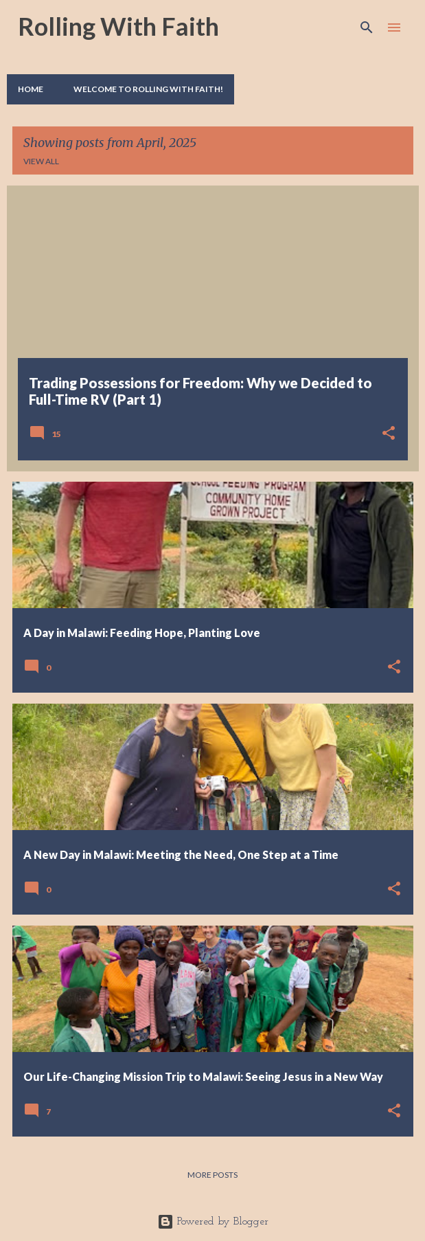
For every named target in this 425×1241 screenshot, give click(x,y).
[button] (388, 434)
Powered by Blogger (212, 1221)
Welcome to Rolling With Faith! (148, 89)
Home (30, 89)
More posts (212, 1175)
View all (41, 161)
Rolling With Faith (118, 26)
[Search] (366, 27)
